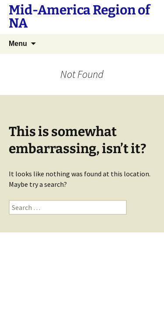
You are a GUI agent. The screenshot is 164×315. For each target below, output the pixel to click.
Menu (18, 43)
